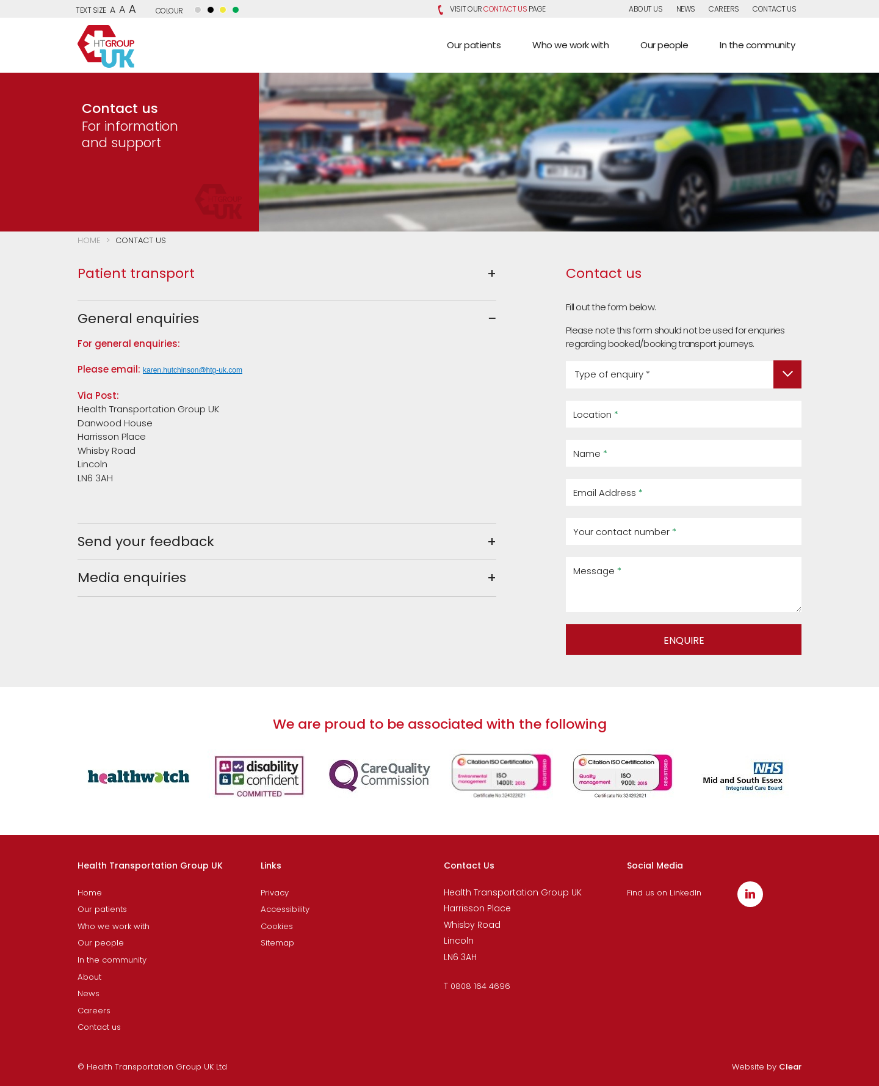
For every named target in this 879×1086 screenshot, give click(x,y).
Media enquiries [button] (132, 577)
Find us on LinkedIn (664, 892)
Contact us (774, 9)
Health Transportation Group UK (106, 46)
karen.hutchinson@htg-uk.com (192, 370)
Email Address (608, 492)
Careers (724, 9)
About (89, 977)
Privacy (275, 892)
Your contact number (624, 531)
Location (595, 414)
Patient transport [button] (136, 273)
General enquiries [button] (138, 318)
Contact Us (505, 9)
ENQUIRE (684, 640)
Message (597, 570)
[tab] (287, 274)
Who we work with (114, 926)
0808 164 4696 (480, 986)
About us (645, 9)
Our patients (102, 909)
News (685, 9)
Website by (766, 1067)
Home (89, 240)
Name (590, 453)
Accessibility (285, 909)
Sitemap (277, 943)
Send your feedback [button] (146, 541)
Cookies (277, 926)
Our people (101, 943)
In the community (112, 960)
